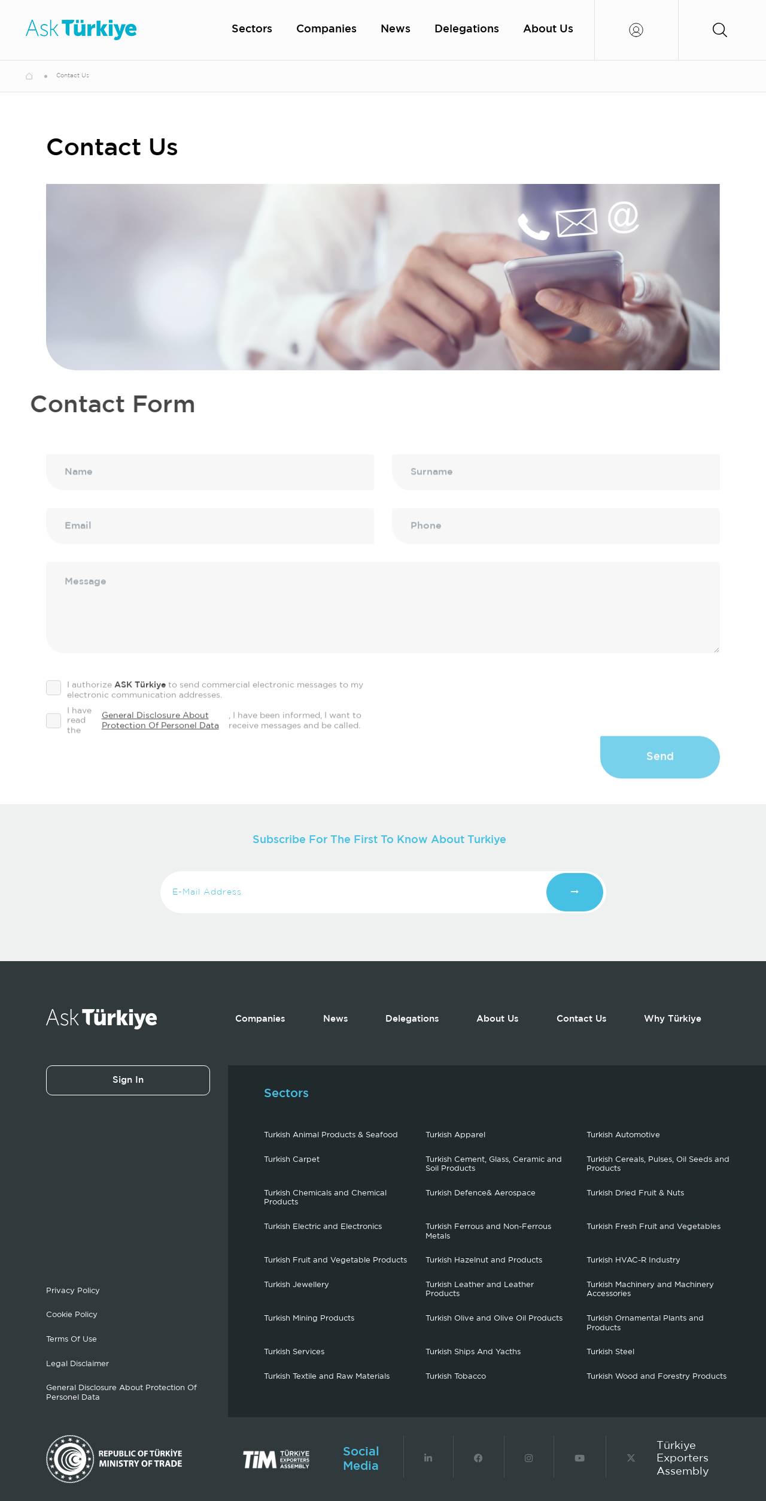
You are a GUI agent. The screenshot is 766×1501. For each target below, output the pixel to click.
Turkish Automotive (623, 1135)
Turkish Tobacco (455, 1376)
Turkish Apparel (455, 1135)
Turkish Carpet (292, 1159)
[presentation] (629, 714)
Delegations (466, 29)
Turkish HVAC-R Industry (633, 1260)
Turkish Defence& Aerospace (480, 1193)
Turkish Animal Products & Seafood (331, 1135)
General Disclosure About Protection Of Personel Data (160, 738)
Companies (326, 29)
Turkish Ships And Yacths (473, 1352)
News (396, 29)
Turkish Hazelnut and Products (483, 1260)
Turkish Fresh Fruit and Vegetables (653, 1227)
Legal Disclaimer (77, 1364)
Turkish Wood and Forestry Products (656, 1376)
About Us (548, 29)
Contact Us (582, 1019)
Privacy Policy (73, 1291)
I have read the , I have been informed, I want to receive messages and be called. (203, 737)
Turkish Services (294, 1352)
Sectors (252, 29)
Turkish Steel (610, 1352)
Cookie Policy (72, 1315)
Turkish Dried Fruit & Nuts (635, 1193)
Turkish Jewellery (296, 1285)
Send (660, 774)
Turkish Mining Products (309, 1318)
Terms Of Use (71, 1339)
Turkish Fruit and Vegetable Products (335, 1260)
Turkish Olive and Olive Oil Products (494, 1318)
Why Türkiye (672, 1019)
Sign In (128, 1080)
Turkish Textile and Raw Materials (327, 1376)
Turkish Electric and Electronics (323, 1227)
